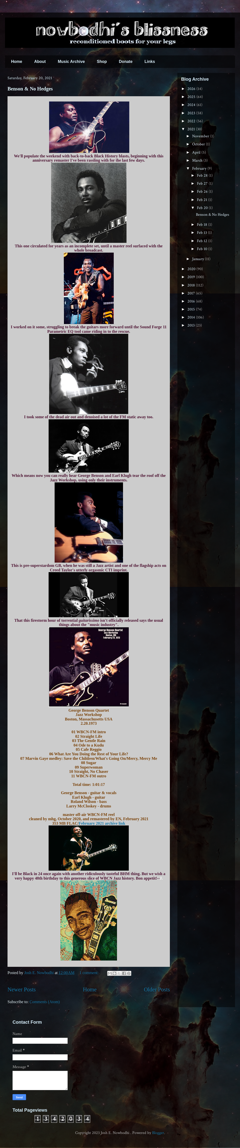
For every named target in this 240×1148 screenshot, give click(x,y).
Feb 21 (202, 199)
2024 (191, 105)
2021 (191, 129)
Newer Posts (22, 989)
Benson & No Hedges (30, 88)
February (199, 168)
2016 (191, 301)
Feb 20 (203, 208)
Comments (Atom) (45, 1002)
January (198, 259)
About (40, 61)
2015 (191, 309)
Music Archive (71, 61)
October (199, 144)
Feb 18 (202, 224)
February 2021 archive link (102, 823)
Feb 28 (203, 175)
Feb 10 (202, 249)
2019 (191, 277)
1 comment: (89, 973)
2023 (191, 113)
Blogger (158, 1132)
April (196, 152)
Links (150, 61)
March (197, 160)
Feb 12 (202, 241)
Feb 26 (203, 191)
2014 (191, 317)
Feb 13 (202, 232)
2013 (191, 325)
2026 (191, 88)
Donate (126, 61)
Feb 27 (203, 183)
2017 (191, 293)
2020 (191, 269)
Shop (102, 61)
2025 (191, 96)
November (201, 136)
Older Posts (157, 989)
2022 (191, 121)
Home (16, 61)
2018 (191, 285)
